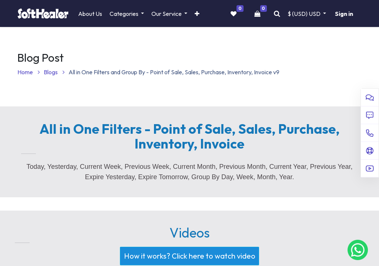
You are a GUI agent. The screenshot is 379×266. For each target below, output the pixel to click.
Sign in (344, 13)
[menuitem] (90, 13)
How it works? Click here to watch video (187, 256)
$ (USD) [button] (305, 13)
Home (28, 72)
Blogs (54, 72)
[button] (197, 13)
